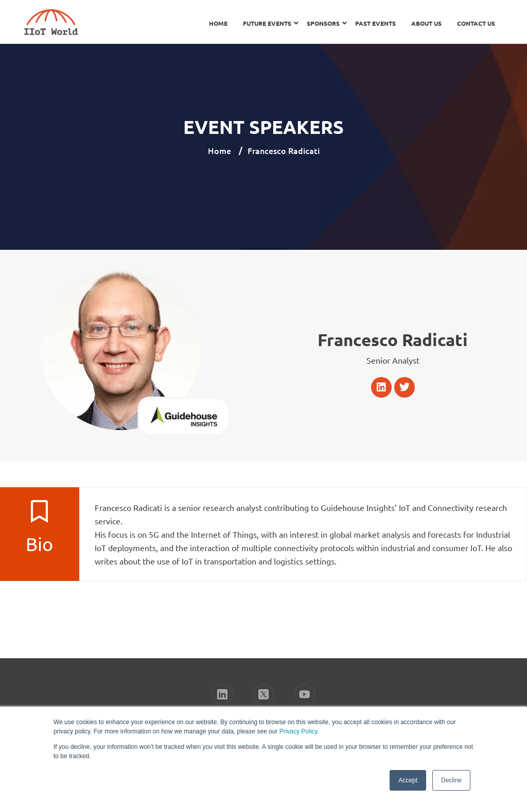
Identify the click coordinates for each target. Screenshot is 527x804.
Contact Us (476, 23)
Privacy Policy (298, 731)
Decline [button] (451, 780)
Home (218, 23)
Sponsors (323, 23)
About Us (426, 23)
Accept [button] (407, 780)
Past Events (375, 23)
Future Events (267, 23)
